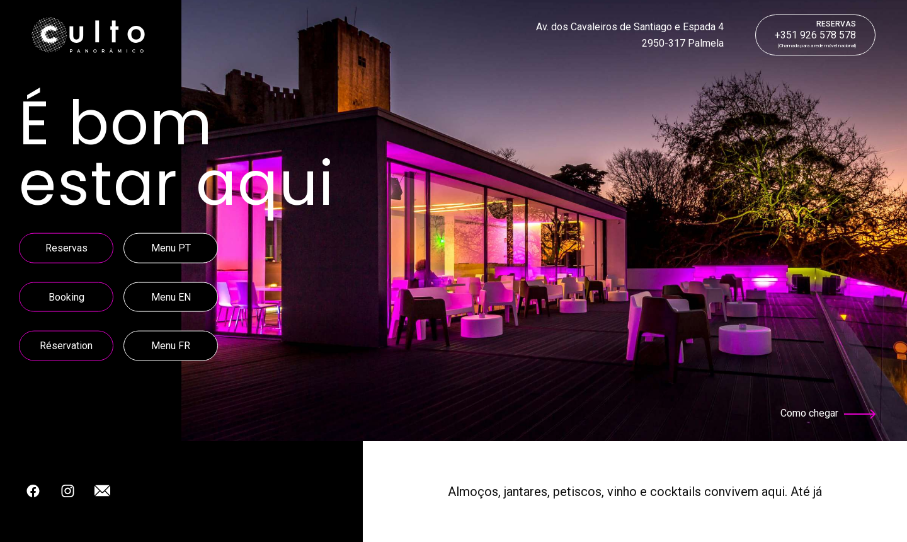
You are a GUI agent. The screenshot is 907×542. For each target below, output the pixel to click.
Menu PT (171, 248)
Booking (66, 297)
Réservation (66, 346)
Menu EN (171, 297)
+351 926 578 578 (815, 30)
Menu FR (170, 346)
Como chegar (828, 413)
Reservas (66, 248)
